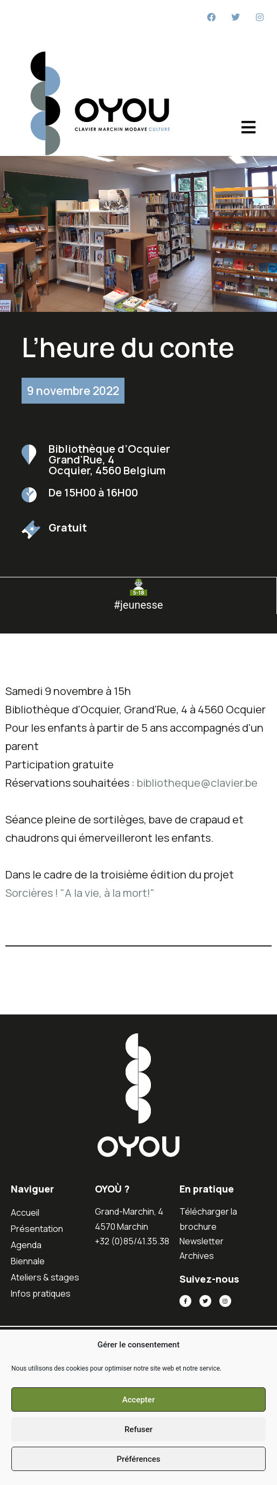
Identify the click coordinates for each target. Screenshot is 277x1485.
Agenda (26, 1245)
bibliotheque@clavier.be (197, 782)
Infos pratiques (41, 1293)
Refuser (138, 1429)
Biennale (28, 1261)
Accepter (138, 1400)
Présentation (37, 1229)
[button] (138, 627)
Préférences (138, 1459)
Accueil (25, 1212)
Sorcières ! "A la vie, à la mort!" (80, 892)
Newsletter (201, 1241)
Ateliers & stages (45, 1277)
